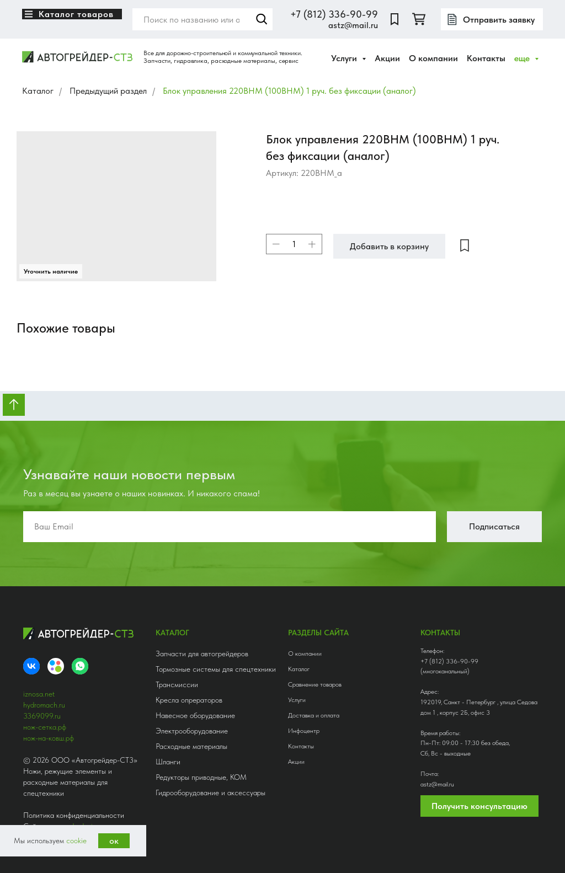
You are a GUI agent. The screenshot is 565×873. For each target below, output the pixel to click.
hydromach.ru (44, 704)
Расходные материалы (191, 746)
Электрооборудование (192, 730)
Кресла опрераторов (189, 699)
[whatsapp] (80, 666)
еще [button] (523, 58)
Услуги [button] (345, 58)
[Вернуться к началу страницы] (14, 405)
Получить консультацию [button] (479, 806)
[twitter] (419, 19)
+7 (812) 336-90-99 (334, 14)
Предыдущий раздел (108, 90)
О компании (433, 58)
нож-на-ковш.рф (48, 737)
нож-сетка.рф (44, 726)
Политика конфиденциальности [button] (73, 815)
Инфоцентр (303, 731)
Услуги (297, 700)
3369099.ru (42, 715)
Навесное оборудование (195, 715)
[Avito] (55, 666)
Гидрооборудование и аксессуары (210, 792)
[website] (394, 19)
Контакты (486, 58)
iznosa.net (39, 693)
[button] (492, 19)
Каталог (38, 90)
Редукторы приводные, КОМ (201, 777)
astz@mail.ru (353, 25)
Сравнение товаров (315, 684)
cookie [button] (76, 840)
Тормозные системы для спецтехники (216, 669)
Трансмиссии (177, 684)
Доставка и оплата (313, 715)
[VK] (31, 666)
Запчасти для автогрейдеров (202, 653)
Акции (387, 58)
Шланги (168, 761)
